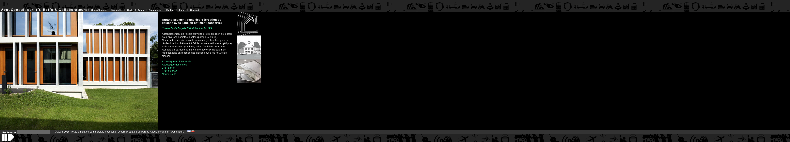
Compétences (99, 10)
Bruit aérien (168, 67)
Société (207, 28)
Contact (194, 10)
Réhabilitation (195, 28)
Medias (170, 10)
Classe (166, 28)
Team (141, 10)
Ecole (174, 28)
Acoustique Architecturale (176, 61)
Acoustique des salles (174, 64)
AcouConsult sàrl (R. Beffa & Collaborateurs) (45, 10)
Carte (130, 10)
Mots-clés (116, 10)
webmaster (177, 131)
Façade (182, 28)
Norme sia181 (170, 74)
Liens (182, 10)
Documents (155, 10)
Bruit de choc (169, 71)
